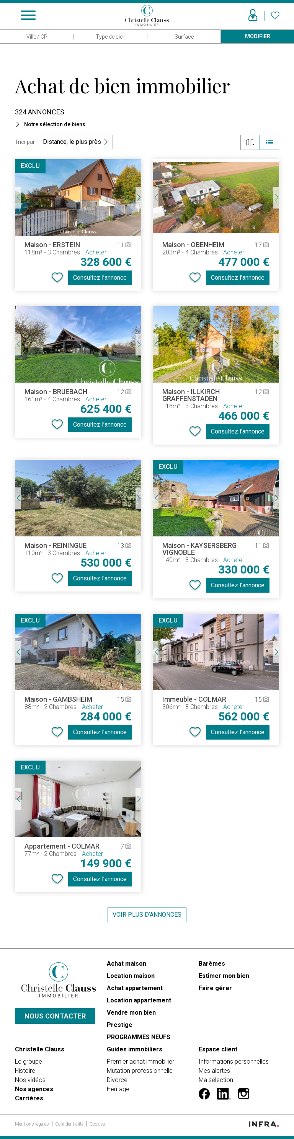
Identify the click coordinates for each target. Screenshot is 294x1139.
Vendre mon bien (131, 1012)
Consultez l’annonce (100, 277)
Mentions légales (32, 1124)
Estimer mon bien (224, 975)
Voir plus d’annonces (147, 914)
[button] (147, 124)
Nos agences (34, 1089)
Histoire (25, 1070)
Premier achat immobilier (140, 1061)
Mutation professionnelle (140, 1070)
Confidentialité (70, 1124)
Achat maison (126, 963)
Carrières (29, 1098)
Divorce (117, 1080)
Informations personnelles (234, 1061)
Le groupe (28, 1061)
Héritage (118, 1089)
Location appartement (139, 1000)
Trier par (25, 142)
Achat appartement (135, 988)
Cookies (97, 1124)
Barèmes (212, 963)
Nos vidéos (30, 1080)
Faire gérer (215, 988)
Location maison (131, 975)
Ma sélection (216, 1080)
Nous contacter (55, 1016)
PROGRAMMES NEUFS (138, 1037)
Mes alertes (214, 1070)
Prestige (119, 1024)
